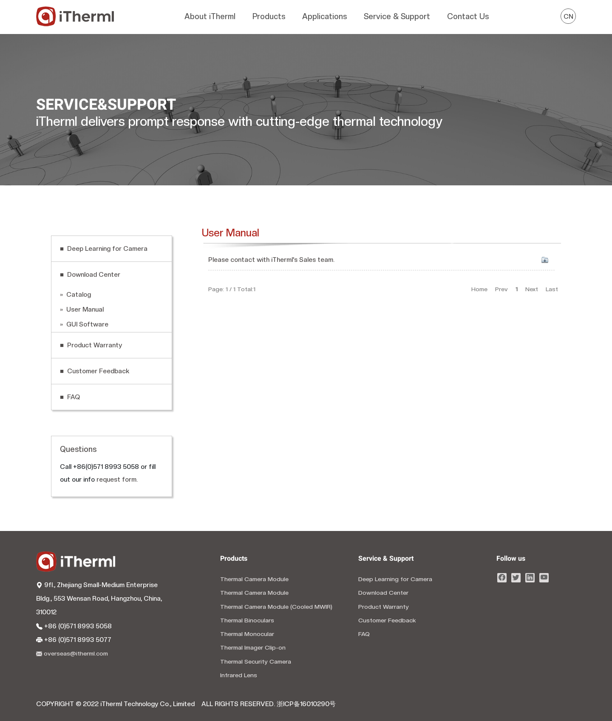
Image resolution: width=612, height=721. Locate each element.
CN (568, 16)
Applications (324, 16)
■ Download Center (90, 274)
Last (552, 289)
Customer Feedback (387, 620)
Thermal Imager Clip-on (253, 647)
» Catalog (75, 294)
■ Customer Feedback (94, 371)
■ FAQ (70, 397)
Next (531, 289)
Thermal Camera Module (254, 579)
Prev (501, 289)
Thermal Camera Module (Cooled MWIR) (276, 606)
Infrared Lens (238, 675)
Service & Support (397, 16)
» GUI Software (84, 324)
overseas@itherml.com (72, 653)
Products (268, 16)
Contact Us (468, 16)
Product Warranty (383, 606)
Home (479, 289)
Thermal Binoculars (247, 620)
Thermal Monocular (247, 633)
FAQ (364, 633)
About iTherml (209, 16)
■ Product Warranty (91, 345)
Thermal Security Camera (255, 661)
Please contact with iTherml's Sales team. (271, 260)
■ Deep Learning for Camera (103, 249)
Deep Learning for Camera (395, 579)
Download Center (383, 592)
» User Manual (82, 309)
